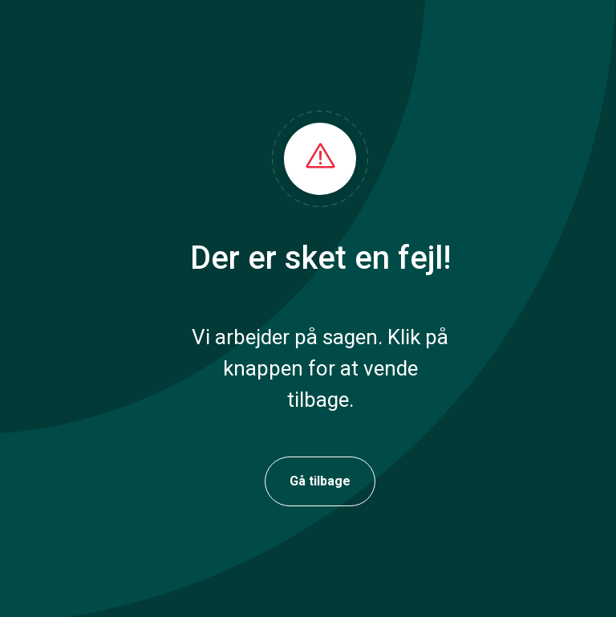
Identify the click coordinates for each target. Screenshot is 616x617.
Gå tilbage (320, 481)
